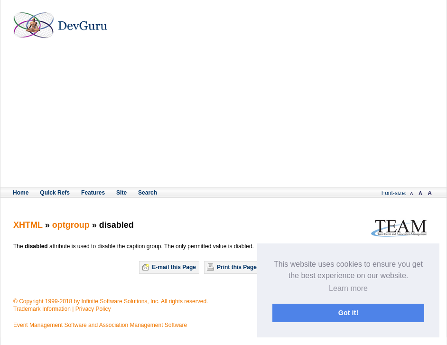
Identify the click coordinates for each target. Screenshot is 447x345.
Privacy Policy (93, 309)
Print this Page (237, 267)
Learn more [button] (348, 288)
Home (20, 192)
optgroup (72, 225)
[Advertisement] (223, 116)
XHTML (28, 225)
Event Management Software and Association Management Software (100, 325)
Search (147, 192)
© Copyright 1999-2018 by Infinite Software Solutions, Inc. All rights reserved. (110, 301)
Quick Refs (55, 192)
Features (93, 192)
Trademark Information (42, 309)
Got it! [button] (348, 313)
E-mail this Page (174, 267)
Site (121, 192)
